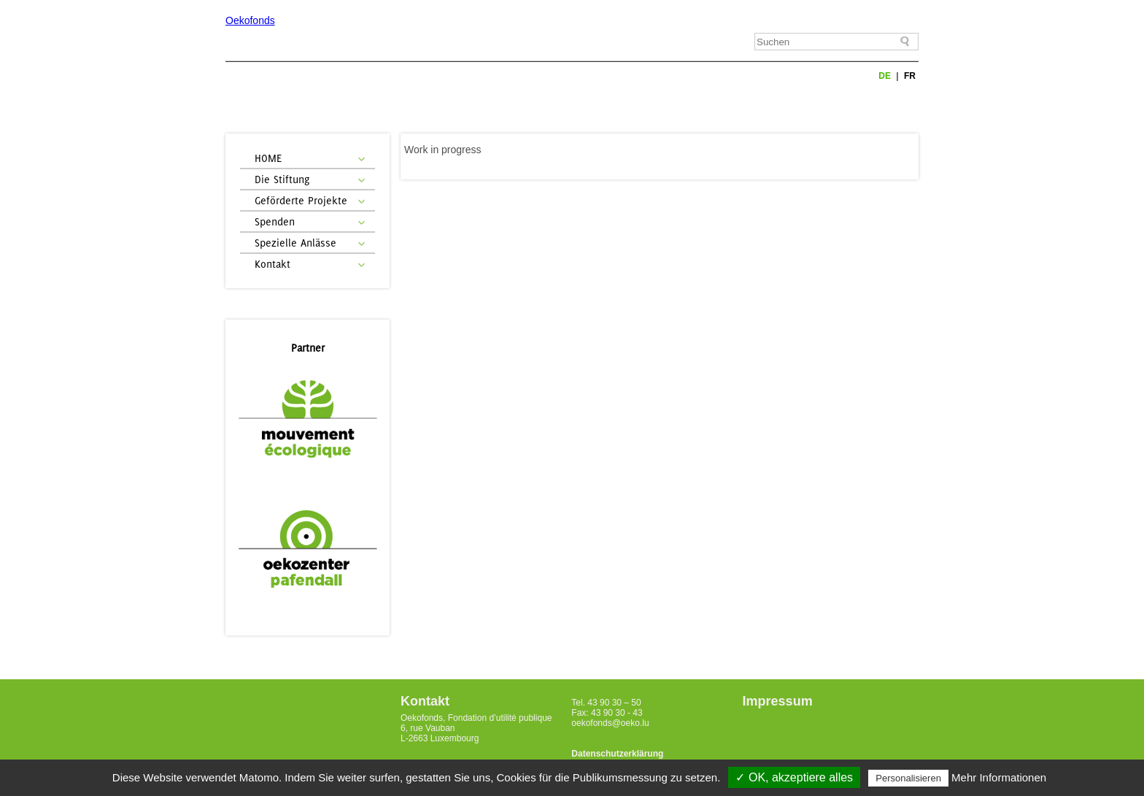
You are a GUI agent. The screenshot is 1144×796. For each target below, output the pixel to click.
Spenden (275, 221)
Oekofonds (250, 20)
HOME (268, 158)
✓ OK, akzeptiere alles (794, 777)
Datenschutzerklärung (617, 754)
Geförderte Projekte (301, 200)
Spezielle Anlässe (295, 242)
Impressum (778, 701)
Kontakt (272, 264)
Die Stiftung (282, 179)
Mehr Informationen (998, 777)
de (885, 76)
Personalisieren (908, 778)
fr (910, 76)
